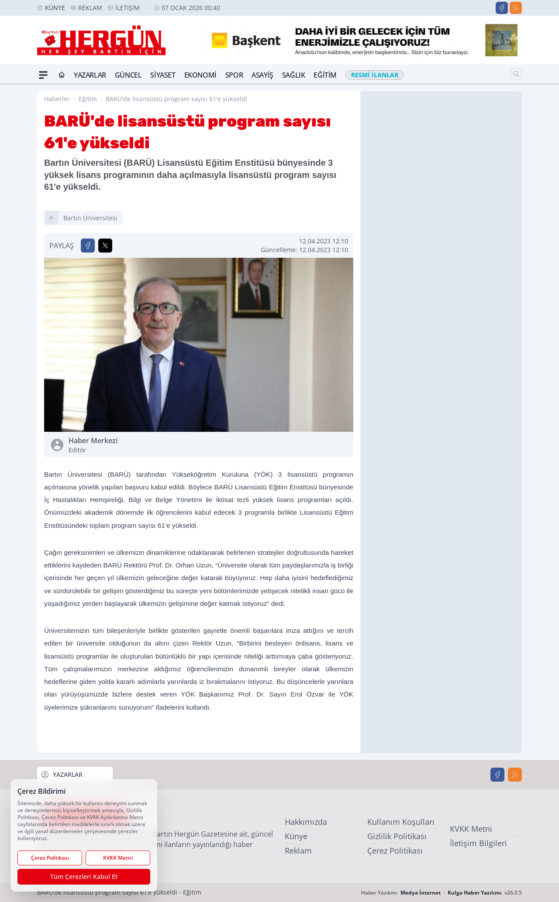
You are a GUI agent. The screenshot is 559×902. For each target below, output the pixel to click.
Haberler (57, 99)
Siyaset (162, 75)
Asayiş (262, 75)
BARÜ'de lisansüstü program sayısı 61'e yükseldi (176, 99)
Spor (234, 75)
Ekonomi (200, 75)
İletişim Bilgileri (478, 843)
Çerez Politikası (395, 850)
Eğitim (325, 75)
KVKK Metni (471, 828)
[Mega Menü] (43, 75)
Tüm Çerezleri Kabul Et (83, 876)
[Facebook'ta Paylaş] (88, 246)
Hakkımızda (306, 822)
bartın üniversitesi (90, 218)
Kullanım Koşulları (401, 822)
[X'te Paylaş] (105, 246)
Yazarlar (90, 75)
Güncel (128, 75)
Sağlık (293, 75)
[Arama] (516, 74)
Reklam (90, 7)
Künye (55, 7)
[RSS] (516, 8)
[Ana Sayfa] (61, 75)
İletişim (127, 7)
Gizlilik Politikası (397, 836)
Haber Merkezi (132, 445)
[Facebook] (502, 8)
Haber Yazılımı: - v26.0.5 (441, 892)
